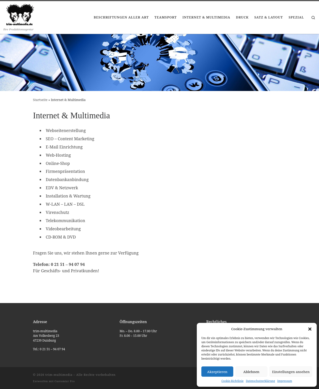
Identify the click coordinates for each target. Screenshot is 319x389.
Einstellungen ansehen (291, 371)
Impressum (284, 381)
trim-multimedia (59, 375)
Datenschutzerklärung (260, 381)
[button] (310, 329)
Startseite (40, 100)
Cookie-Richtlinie (232, 381)
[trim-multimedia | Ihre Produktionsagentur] (20, 14)
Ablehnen (251, 371)
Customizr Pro (64, 381)
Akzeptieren (217, 371)
